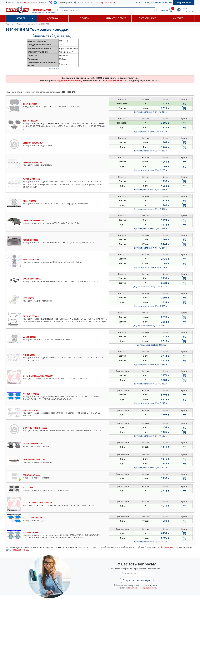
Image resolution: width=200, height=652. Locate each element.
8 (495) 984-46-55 (28, 2)
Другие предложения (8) (150, 267)
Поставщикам (147, 18)
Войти (185, 8)
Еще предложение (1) (150, 345)
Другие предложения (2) (150, 131)
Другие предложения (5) (150, 228)
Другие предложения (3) (150, 112)
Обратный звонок (108, 2)
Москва (11, 2)
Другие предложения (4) (150, 189)
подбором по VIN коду (167, 547)
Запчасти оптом (116, 18)
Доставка (53, 18)
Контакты (179, 18)
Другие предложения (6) (150, 247)
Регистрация (188, 11)
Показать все (53, 68)
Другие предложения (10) (150, 286)
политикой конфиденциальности (142, 588)
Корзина (164, 10)
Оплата (84, 18)
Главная (9, 24)
